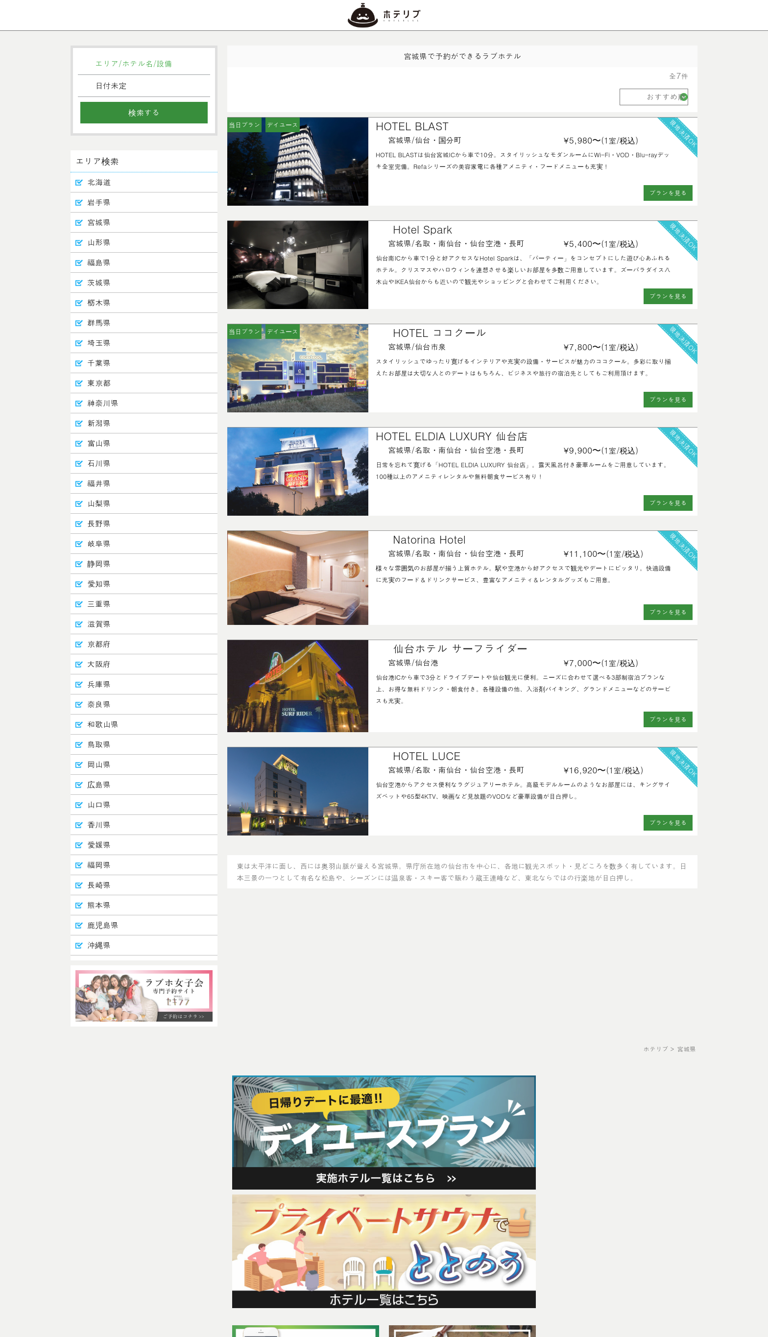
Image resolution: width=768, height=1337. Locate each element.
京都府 (99, 643)
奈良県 (99, 704)
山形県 (99, 242)
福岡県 (99, 864)
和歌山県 (103, 724)
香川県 (99, 824)
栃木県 (99, 302)
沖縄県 (99, 945)
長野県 (99, 523)
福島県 (99, 262)
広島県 (99, 784)
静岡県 (99, 563)
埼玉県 (99, 342)
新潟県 (99, 423)
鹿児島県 (103, 925)
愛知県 (99, 583)
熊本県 (99, 904)
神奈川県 (103, 402)
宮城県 (99, 222)
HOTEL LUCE (426, 755)
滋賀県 (99, 623)
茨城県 (99, 282)
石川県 (99, 463)
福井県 (99, 483)
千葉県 (99, 362)
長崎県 (99, 884)
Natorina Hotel (429, 539)
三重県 (99, 603)
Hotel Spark (422, 229)
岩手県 (99, 202)
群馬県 (99, 322)
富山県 (99, 443)
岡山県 (99, 764)
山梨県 (99, 503)
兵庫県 (99, 684)
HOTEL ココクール (439, 332)
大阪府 (99, 663)
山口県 (99, 804)
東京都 (99, 382)
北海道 (99, 182)
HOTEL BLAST (412, 125)
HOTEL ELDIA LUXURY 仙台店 (452, 435)
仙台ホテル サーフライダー (460, 648)
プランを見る (668, 192)
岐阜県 (99, 543)
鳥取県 (99, 744)
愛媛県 (99, 844)
